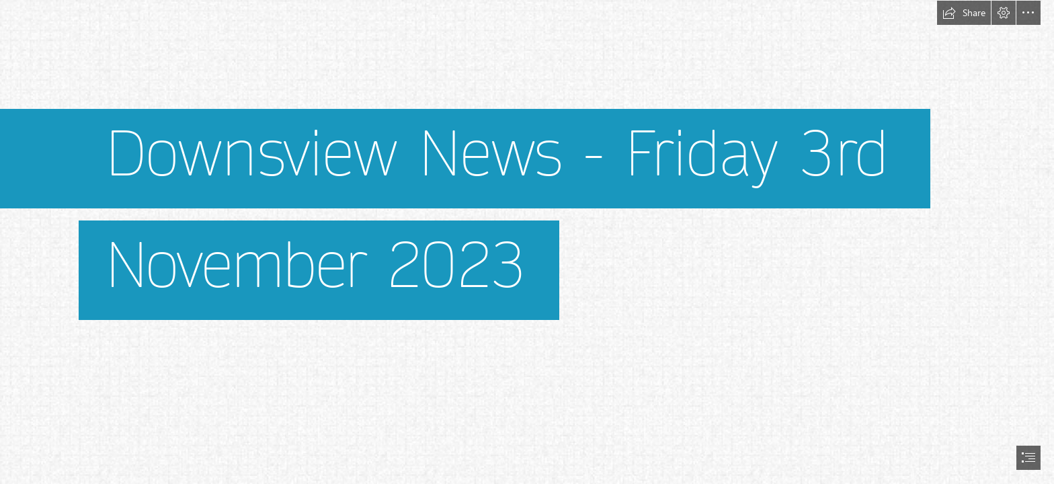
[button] (964, 13)
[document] (527, 242)
